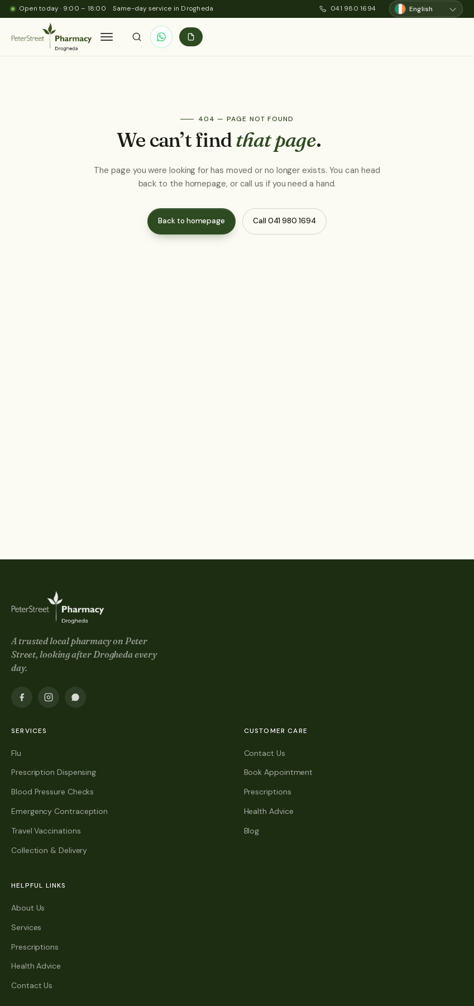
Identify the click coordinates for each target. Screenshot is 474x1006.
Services (26, 927)
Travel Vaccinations (45, 831)
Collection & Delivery (49, 850)
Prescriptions (267, 792)
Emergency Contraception (59, 811)
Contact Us (264, 753)
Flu (16, 753)
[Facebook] (21, 697)
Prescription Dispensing (53, 772)
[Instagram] (48, 697)
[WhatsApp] (161, 37)
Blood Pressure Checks (52, 792)
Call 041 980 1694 (284, 221)
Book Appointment (278, 772)
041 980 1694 (347, 8)
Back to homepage (191, 221)
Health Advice (269, 811)
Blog (252, 831)
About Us (28, 908)
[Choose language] (426, 9)
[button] (106, 37)
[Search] (137, 37)
